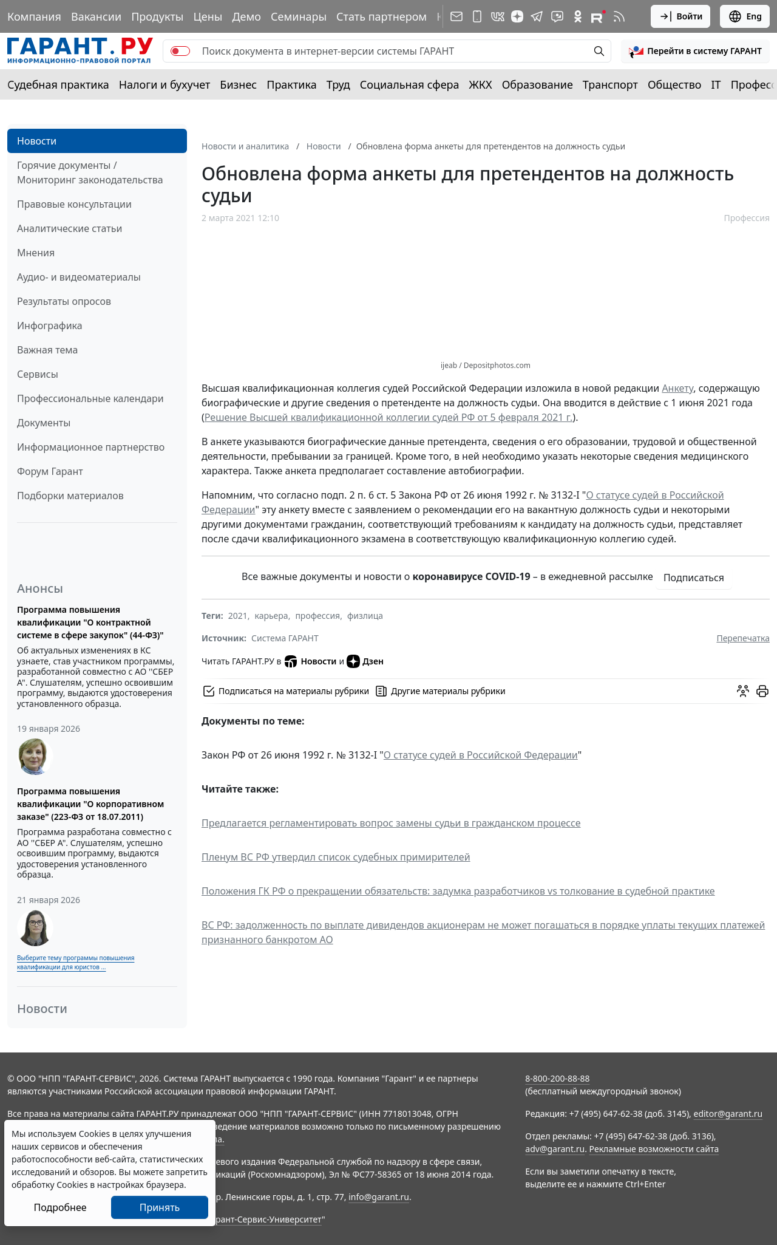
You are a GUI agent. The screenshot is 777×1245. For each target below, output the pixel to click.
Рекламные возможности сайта (654, 1149)
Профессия (747, 217)
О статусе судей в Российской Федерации (481, 755)
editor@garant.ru (728, 1113)
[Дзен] (517, 16)
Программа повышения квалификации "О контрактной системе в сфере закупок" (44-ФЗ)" (90, 622)
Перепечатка (743, 638)
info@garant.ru (378, 1196)
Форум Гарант (50, 471)
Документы (43, 422)
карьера (271, 615)
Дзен (365, 661)
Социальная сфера (410, 84)
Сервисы (37, 374)
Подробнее (59, 1207)
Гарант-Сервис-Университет (264, 1219)
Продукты (157, 16)
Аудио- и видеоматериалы (79, 277)
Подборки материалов (70, 495)
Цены (207, 16)
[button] (695, 51)
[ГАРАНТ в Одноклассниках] (578, 16)
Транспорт (610, 84)
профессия (317, 615)
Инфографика (50, 325)
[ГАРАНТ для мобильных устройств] (477, 16)
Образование (537, 84)
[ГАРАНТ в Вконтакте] (497, 16)
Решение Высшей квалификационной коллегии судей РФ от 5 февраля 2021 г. (389, 417)
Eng (745, 16)
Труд (338, 84)
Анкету (677, 388)
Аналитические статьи (69, 228)
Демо (246, 16)
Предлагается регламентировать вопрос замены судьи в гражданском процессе (391, 823)
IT (716, 84)
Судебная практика (58, 84)
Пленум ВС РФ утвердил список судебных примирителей (336, 857)
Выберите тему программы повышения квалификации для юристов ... (75, 962)
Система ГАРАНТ (285, 638)
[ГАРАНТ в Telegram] (536, 16)
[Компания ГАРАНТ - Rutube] (598, 16)
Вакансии (96, 16)
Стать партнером (381, 16)
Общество (675, 84)
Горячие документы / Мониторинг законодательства (90, 172)
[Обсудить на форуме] (743, 691)
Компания (34, 16)
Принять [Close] (160, 1207)
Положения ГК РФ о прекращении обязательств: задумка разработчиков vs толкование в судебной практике (458, 891)
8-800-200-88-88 (557, 1078)
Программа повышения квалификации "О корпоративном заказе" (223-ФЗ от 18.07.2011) (90, 803)
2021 (238, 615)
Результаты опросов (64, 301)
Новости (36, 141)
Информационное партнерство (91, 447)
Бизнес (238, 84)
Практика (291, 84)
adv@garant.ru (555, 1149)
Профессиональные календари (90, 398)
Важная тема (47, 349)
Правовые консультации (74, 204)
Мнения (36, 252)
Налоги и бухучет (165, 84)
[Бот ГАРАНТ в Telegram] (557, 16)
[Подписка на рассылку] (456, 16)
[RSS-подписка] (619, 16)
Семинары (299, 16)
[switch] (180, 51)
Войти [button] (681, 16)
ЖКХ (480, 84)
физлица (365, 615)
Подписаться (693, 577)
